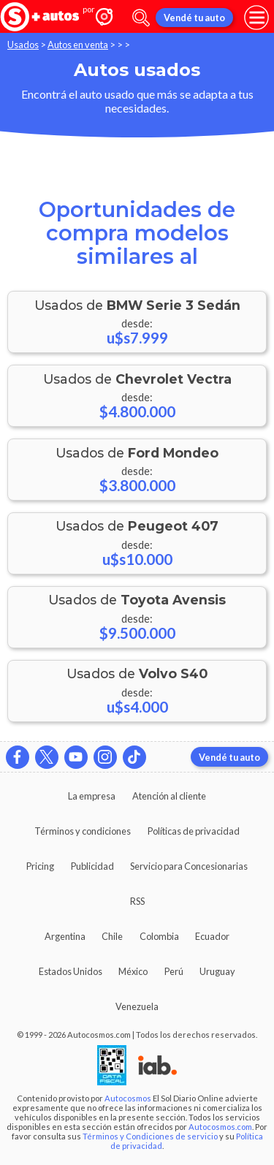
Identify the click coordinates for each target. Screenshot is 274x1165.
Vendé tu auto (194, 17)
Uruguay (217, 971)
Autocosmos (127, 1098)
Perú (173, 971)
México (133, 971)
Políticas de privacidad (194, 831)
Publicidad (92, 866)
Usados (23, 44)
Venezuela (137, 1006)
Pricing (40, 866)
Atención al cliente (169, 796)
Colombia (159, 936)
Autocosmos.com (220, 1126)
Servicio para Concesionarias (189, 866)
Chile (112, 936)
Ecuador (212, 936)
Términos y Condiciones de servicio (150, 1136)
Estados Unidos (70, 971)
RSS (137, 901)
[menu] (256, 17)
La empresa (91, 796)
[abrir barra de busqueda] (141, 18)
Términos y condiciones (82, 831)
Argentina (65, 936)
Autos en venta (77, 44)
